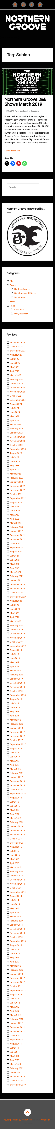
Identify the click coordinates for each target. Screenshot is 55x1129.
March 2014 (15, 916)
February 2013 (16, 970)
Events (13, 285)
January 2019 (16, 679)
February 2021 (16, 576)
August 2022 (16, 502)
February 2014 (16, 921)
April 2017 (14, 765)
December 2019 (17, 634)
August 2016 (16, 798)
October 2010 (16, 1080)
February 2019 (16, 675)
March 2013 (15, 966)
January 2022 (16, 531)
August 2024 (16, 404)
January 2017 (16, 777)
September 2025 (18, 351)
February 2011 (16, 1068)
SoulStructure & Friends (25, 293)
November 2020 (17, 588)
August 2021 (16, 552)
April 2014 (14, 912)
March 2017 (15, 769)
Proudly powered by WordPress (17, 1120)
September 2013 (18, 941)
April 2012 (14, 1011)
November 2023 (17, 441)
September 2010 (18, 1085)
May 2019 (14, 662)
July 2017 (14, 752)
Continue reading (16, 151)
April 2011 (14, 1060)
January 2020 (16, 629)
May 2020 (14, 613)
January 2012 (16, 1023)
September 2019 (18, 646)
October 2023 (16, 445)
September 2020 (18, 597)
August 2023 (16, 453)
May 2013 (14, 957)
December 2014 (17, 880)
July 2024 (14, 408)
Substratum (20, 297)
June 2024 (15, 412)
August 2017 (16, 748)
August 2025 (16, 355)
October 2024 (16, 396)
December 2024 (17, 387)
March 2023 (15, 474)
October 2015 (16, 839)
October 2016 (16, 789)
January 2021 (16, 580)
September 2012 (18, 990)
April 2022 (14, 519)
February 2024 (16, 428)
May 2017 (14, 761)
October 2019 (16, 642)
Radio (12, 306)
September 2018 (18, 695)
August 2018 (16, 699)
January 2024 (16, 433)
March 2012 (15, 1015)
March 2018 (15, 720)
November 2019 (17, 638)
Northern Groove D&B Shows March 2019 (25, 102)
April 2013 (14, 962)
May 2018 (14, 711)
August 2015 (16, 847)
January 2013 (16, 974)
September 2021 (18, 547)
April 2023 (14, 470)
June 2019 (15, 658)
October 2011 (16, 1035)
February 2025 (16, 379)
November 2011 (17, 1031)
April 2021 (14, 568)
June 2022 (15, 511)
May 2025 (14, 367)
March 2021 (15, 572)
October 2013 (16, 937)
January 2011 (16, 1072)
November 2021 (17, 539)
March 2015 (15, 867)
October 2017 (16, 740)
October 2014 (16, 888)
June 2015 (15, 855)
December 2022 (17, 486)
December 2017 (17, 732)
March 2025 (15, 375)
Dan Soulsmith (22, 111)
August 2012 (16, 994)
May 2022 (14, 515)
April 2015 (14, 863)
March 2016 (15, 818)
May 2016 (14, 810)
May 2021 (14, 564)
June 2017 (15, 757)
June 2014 (15, 904)
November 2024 (17, 392)
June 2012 (15, 1003)
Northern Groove (22, 289)
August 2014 (16, 896)
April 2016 (14, 814)
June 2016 (15, 806)
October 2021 (16, 543)
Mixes (12, 302)
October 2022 (16, 494)
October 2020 (16, 593)
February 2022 (16, 527)
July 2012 (14, 998)
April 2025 (14, 371)
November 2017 (17, 736)
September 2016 (18, 793)
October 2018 (16, 691)
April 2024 (14, 420)
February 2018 (16, 724)
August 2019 (16, 650)
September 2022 (18, 498)
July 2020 (14, 605)
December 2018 (17, 683)
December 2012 (17, 978)
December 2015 (17, 830)
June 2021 (15, 560)
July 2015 (14, 851)
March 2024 (15, 424)
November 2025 (17, 342)
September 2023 (18, 449)
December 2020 (17, 584)
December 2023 (17, 437)
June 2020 (15, 609)
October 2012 (16, 986)
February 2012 (16, 1019)
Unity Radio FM (21, 314)
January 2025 (16, 383)
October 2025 (16, 346)
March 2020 (15, 621)
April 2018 (14, 716)
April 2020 (14, 617)
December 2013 (17, 929)
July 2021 (14, 556)
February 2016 (16, 822)
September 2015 (18, 843)
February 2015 (16, 871)
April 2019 (14, 666)
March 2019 (15, 670)
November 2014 (17, 884)
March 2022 (15, 523)
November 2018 (17, 687)
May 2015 (14, 859)
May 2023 (14, 465)
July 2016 (14, 802)
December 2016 (17, 781)
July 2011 (14, 1048)
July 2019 (14, 654)
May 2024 (14, 416)
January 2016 (16, 826)
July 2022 (14, 506)
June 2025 (15, 363)
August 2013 (16, 945)
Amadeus (45, 1120)
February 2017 (16, 773)
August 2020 (16, 601)
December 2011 (17, 1027)
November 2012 (17, 982)
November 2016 (17, 785)
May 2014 (14, 908)
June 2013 (15, 953)
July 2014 (14, 900)
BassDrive (35, 111)
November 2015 (17, 834)
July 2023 (14, 457)
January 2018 (16, 728)
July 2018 (14, 703)
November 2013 (17, 933)
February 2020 (16, 625)
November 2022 (17, 490)
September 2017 (18, 744)
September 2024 (18, 400)
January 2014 (16, 925)
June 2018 (15, 707)
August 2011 (16, 1044)
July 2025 (14, 359)
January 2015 (16, 875)
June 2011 (15, 1052)
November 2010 (17, 1076)
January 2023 (16, 482)
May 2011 (14, 1056)
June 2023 (15, 461)
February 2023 (16, 478)
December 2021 (17, 535)
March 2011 (15, 1064)
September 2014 (18, 892)
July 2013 (14, 949)
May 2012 (14, 1007)
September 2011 (18, 1039)
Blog (12, 281)
